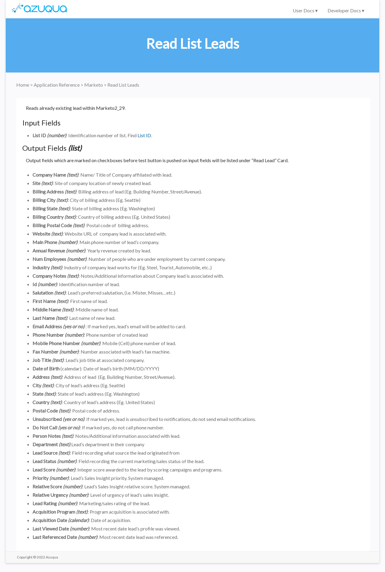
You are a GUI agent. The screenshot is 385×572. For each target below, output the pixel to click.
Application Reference (57, 85)
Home (23, 85)
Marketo (94, 85)
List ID (144, 135)
